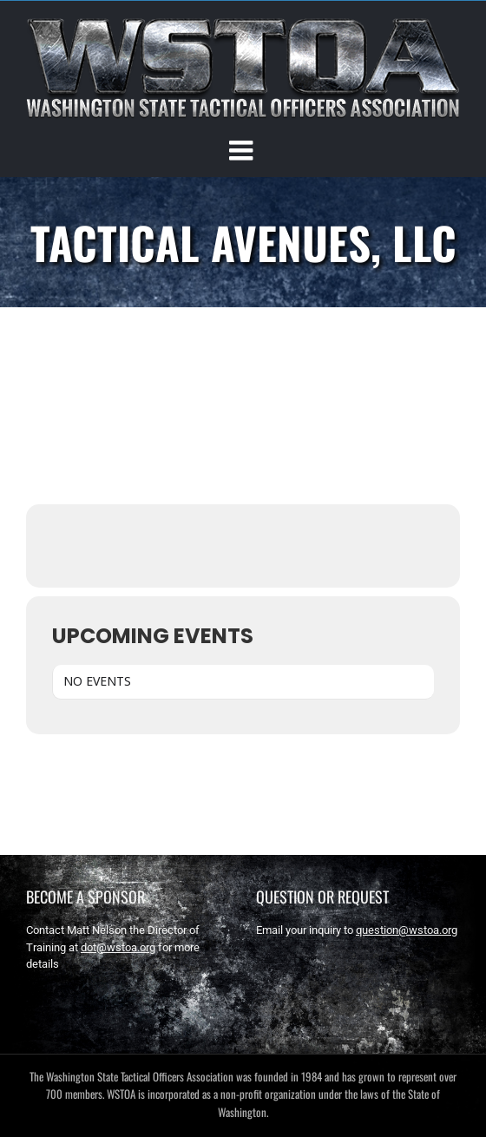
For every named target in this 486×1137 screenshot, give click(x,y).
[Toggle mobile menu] (243, 150)
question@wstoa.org (406, 930)
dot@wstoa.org (118, 947)
